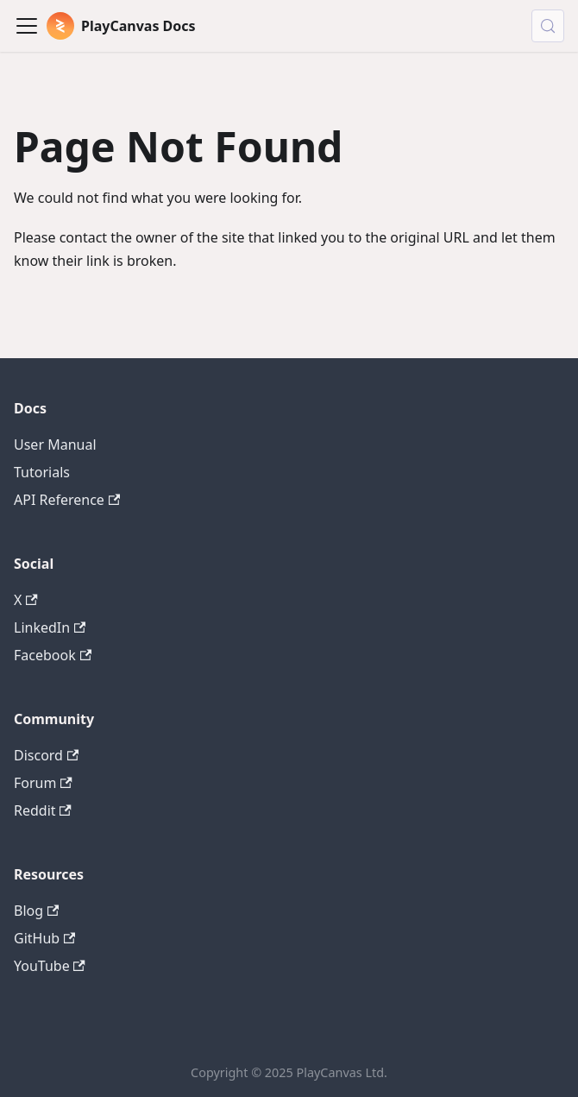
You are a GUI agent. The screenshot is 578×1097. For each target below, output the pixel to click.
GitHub (44, 938)
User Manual (55, 444)
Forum (43, 782)
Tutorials (42, 472)
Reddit (43, 810)
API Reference (67, 499)
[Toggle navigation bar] (27, 26)
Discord (46, 755)
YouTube (49, 965)
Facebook (52, 655)
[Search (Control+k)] (547, 25)
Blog (36, 910)
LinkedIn (49, 627)
